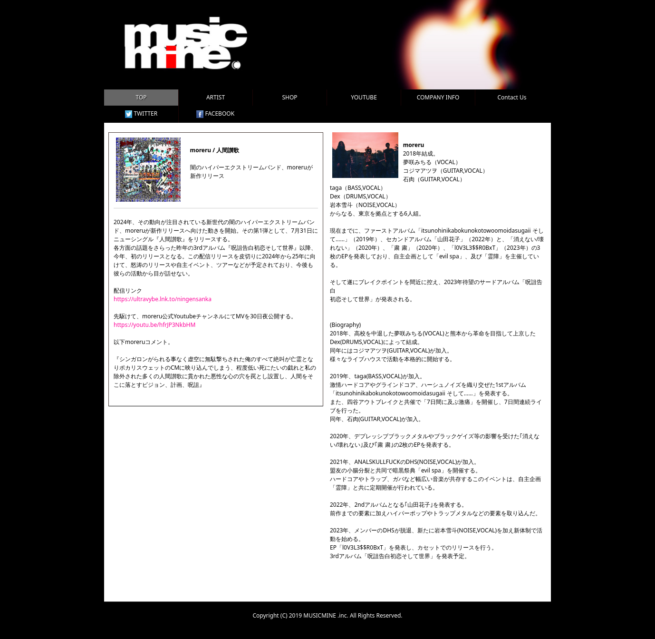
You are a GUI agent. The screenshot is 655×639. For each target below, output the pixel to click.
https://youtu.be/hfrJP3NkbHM (154, 325)
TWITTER (141, 113)
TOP (140, 97)
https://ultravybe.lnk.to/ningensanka (163, 299)
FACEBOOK (215, 113)
